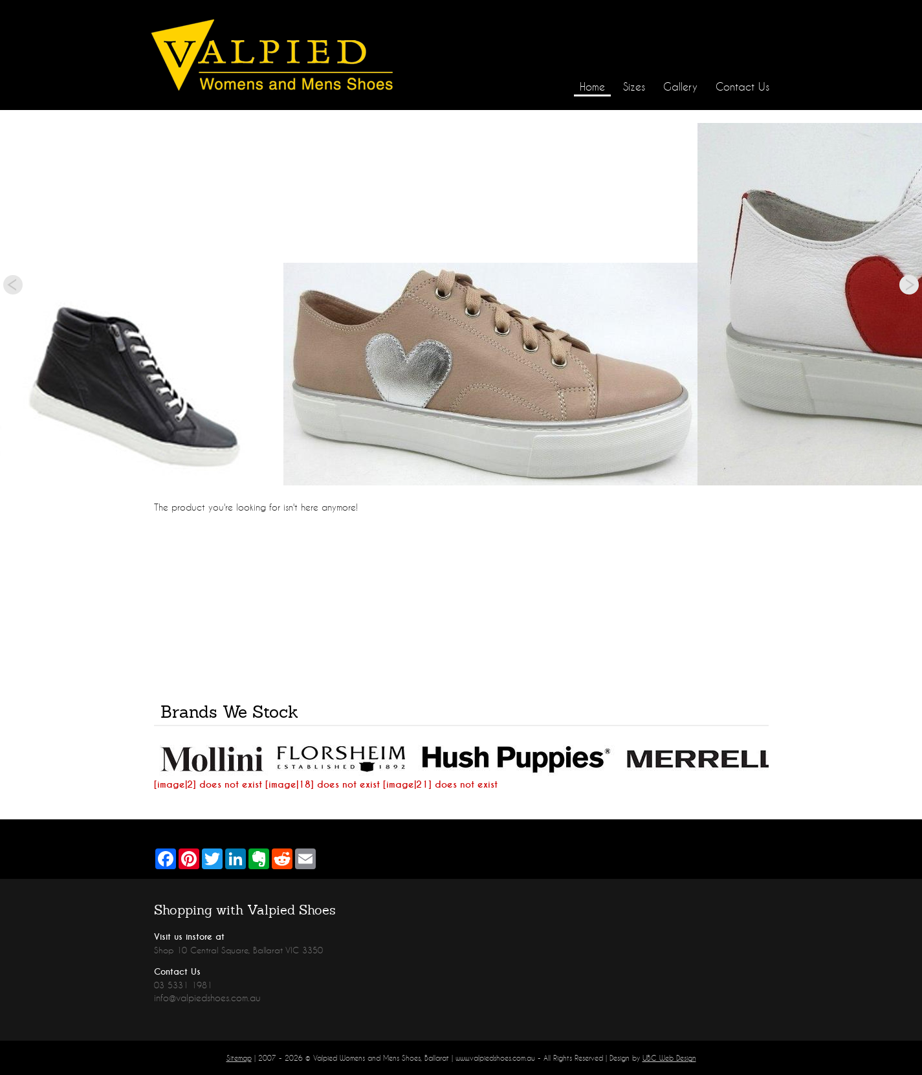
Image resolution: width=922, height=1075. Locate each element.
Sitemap (239, 1058)
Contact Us (742, 86)
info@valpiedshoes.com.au (207, 997)
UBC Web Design (669, 1058)
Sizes (634, 86)
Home (592, 86)
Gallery (680, 86)
